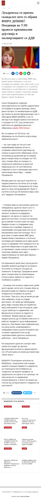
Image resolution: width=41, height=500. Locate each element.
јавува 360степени (21, 128)
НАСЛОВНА (8, 406)
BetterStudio (25, 496)
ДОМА (24, 427)
